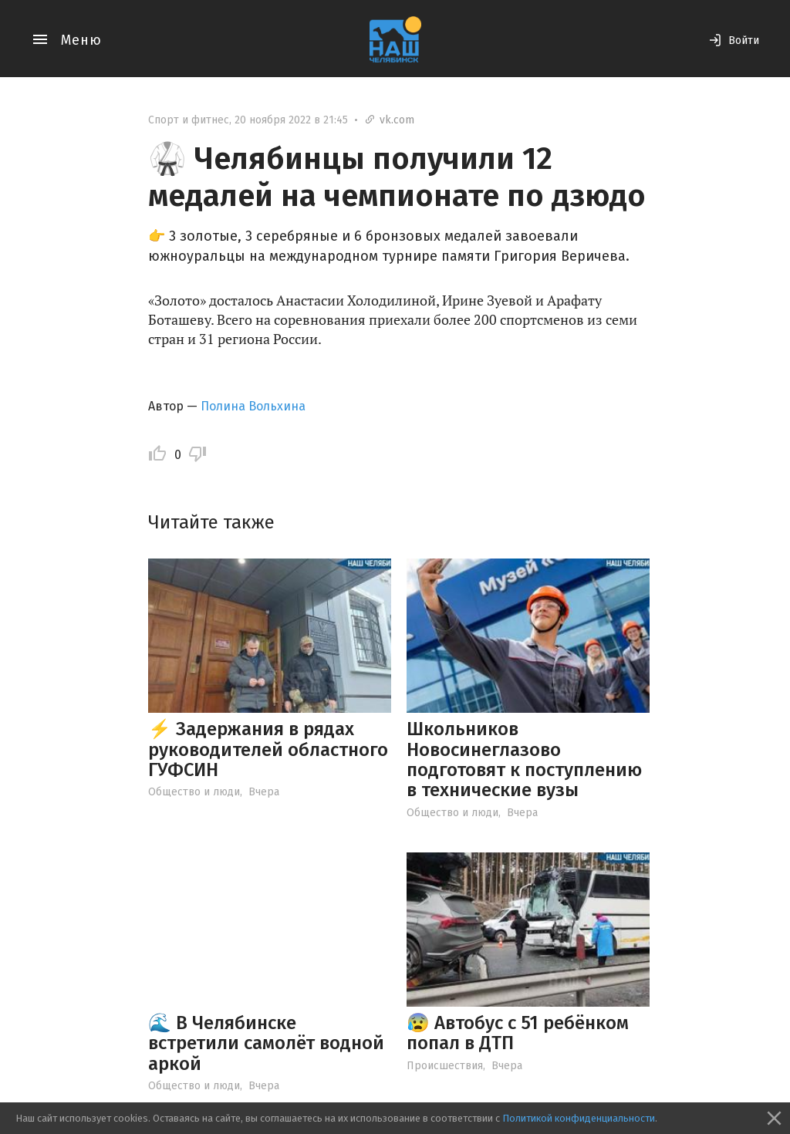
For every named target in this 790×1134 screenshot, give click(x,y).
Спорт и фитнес (188, 120)
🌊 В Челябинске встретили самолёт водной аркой (266, 1043)
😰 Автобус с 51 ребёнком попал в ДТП (518, 1033)
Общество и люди (194, 791)
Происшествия (445, 1065)
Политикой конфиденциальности (578, 1118)
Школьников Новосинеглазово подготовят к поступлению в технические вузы (524, 759)
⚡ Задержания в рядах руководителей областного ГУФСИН (268, 749)
